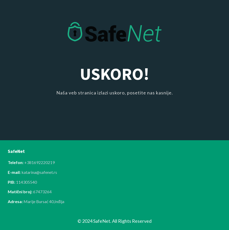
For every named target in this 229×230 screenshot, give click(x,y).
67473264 (42, 191)
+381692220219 (39, 162)
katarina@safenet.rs (39, 172)
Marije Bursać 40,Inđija (43, 201)
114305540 (26, 182)
